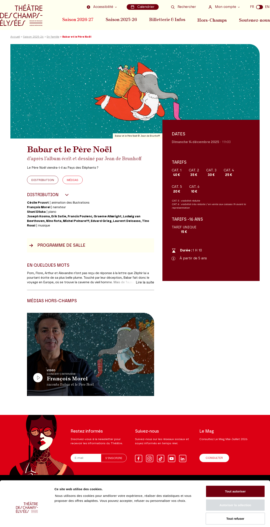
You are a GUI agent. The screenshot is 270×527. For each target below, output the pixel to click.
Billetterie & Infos (168, 19)
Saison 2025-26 (121, 19)
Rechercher (183, 7)
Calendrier (143, 7)
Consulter (214, 458)
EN (267, 7)
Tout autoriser (235, 472)
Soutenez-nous (255, 19)
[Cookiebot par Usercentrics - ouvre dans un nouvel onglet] (27, 519)
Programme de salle (57, 247)
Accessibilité (101, 7)
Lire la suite (145, 284)
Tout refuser (235, 499)
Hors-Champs (213, 19)
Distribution (42, 181)
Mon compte (223, 7)
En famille (53, 38)
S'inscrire (113, 458)
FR (252, 7)
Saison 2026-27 (77, 19)
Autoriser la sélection (235, 486)
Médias (72, 181)
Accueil (15, 38)
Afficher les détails (229, 519)
